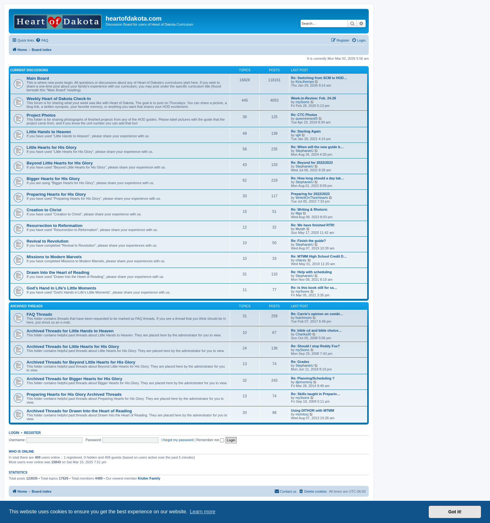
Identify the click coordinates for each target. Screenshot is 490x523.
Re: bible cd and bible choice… (316, 330)
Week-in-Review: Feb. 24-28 (313, 98)
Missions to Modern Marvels (54, 256)
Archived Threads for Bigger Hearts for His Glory (74, 378)
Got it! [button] (455, 511)
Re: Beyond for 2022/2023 (312, 162)
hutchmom (304, 317)
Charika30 (303, 334)
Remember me (210, 440)
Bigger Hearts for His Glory (53, 178)
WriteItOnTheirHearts (312, 197)
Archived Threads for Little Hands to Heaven (70, 331)
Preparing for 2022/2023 (310, 194)
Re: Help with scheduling (311, 272)
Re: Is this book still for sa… (314, 287)
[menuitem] (42, 40)
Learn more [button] (202, 511)
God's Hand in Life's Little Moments (61, 288)
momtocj (302, 414)
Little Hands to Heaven (49, 131)
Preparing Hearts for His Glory (56, 194)
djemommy (304, 382)
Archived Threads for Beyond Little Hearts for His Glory (81, 362)
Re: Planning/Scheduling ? (312, 378)
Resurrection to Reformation (54, 225)
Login (14, 433)
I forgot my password (177, 440)
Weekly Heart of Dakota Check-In (59, 98)
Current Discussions (29, 70)
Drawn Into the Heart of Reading (58, 272)
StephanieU (305, 151)
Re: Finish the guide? (308, 241)
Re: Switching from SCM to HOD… (319, 78)
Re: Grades (300, 362)
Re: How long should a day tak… (317, 178)
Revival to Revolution (47, 241)
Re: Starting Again (306, 131)
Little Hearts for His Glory (52, 147)
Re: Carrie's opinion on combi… (317, 314)
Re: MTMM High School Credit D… (319, 256)
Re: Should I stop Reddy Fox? (315, 346)
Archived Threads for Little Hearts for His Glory (73, 346)
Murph (300, 229)
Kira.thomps (305, 81)
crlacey (301, 260)
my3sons (302, 102)
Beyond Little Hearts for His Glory (60, 163)
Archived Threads (26, 306)
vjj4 (298, 135)
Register (32, 433)
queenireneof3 (307, 118)
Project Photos (41, 115)
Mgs (299, 213)
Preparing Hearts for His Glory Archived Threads (74, 394)
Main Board (38, 78)
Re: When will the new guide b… (317, 147)
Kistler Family (149, 478)
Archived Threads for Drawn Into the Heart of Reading (79, 411)
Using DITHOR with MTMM (312, 410)
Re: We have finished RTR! (313, 225)
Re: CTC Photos (304, 115)
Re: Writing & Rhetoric (309, 209)
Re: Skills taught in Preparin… (315, 394)
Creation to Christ (44, 210)
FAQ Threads (39, 314)
